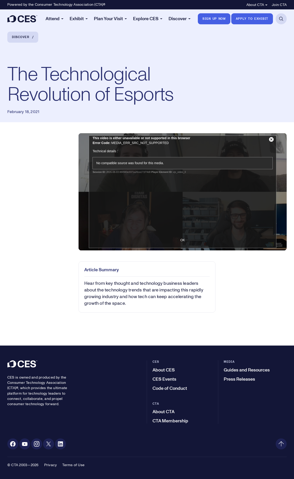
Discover (20, 37)
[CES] (22, 18)
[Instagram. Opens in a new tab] (36, 443)
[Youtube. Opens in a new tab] (24, 443)
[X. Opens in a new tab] (48, 443)
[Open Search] (281, 18)
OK (182, 240)
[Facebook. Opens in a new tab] (12, 443)
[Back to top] (281, 443)
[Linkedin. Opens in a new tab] (60, 443)
